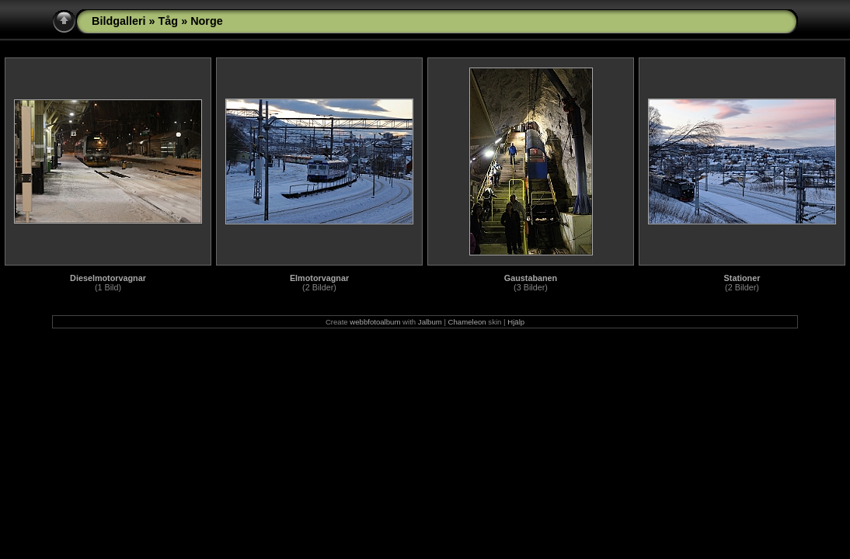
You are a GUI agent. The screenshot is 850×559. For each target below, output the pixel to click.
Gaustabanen (530, 278)
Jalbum (430, 322)
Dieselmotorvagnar (108, 278)
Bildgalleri (119, 21)
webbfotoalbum (375, 322)
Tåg (169, 21)
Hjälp (515, 322)
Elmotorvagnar (319, 278)
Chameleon (467, 322)
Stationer (742, 278)
